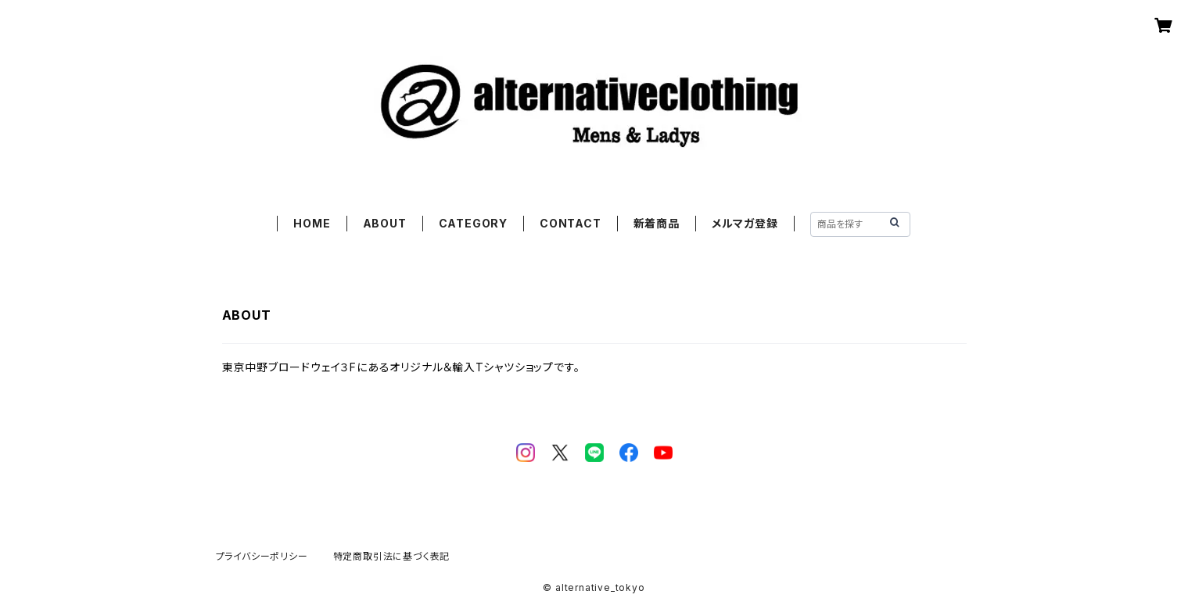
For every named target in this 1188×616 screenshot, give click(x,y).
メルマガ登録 (745, 223)
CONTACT (570, 223)
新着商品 (656, 223)
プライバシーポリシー (262, 556)
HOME (311, 223)
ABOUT (385, 223)
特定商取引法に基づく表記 (391, 556)
